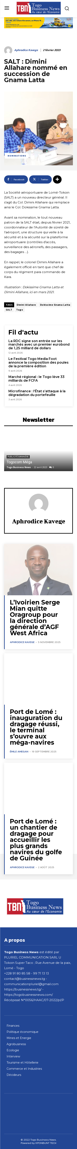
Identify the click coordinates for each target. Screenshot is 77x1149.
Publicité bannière (18, 457)
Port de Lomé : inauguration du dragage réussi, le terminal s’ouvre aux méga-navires (36, 727)
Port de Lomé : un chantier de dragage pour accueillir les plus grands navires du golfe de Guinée (36, 840)
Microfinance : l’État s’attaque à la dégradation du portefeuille (37, 393)
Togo (19, 310)
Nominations (17, 156)
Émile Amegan (19, 751)
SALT (9, 310)
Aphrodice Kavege (26, 50)
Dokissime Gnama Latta (55, 305)
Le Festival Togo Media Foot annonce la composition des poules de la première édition (38, 362)
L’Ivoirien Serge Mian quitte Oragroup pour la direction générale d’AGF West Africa (35, 618)
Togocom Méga (19, 462)
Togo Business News (19, 467)
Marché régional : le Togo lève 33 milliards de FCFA (36, 378)
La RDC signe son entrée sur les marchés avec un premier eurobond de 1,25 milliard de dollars (39, 344)
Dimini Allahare (26, 305)
